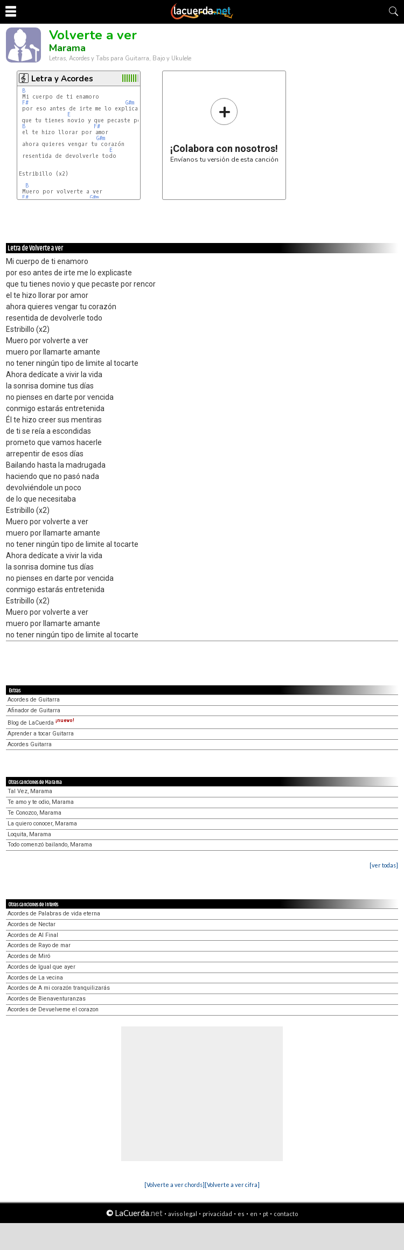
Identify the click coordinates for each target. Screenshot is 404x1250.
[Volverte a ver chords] (174, 1184)
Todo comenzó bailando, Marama (50, 844)
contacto (286, 1213)
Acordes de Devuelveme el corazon (53, 1009)
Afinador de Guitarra (34, 710)
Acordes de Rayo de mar (39, 945)
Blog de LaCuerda (41, 722)
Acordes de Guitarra (34, 699)
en (253, 1213)
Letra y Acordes (62, 78)
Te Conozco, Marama (34, 812)
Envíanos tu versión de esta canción (224, 130)
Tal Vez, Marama (30, 791)
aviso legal (182, 1213)
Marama (67, 47)
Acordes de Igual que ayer (41, 966)
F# (25, 102)
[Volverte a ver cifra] (232, 1184)
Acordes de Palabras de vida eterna (54, 913)
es (241, 1213)
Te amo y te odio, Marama (41, 801)
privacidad (217, 1213)
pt (265, 1213)
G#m (130, 102)
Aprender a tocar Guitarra (41, 733)
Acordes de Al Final (33, 935)
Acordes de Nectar (31, 924)
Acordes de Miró (29, 956)
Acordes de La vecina (35, 977)
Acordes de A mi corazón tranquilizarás (59, 987)
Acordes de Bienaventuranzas (47, 998)
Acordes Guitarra (30, 744)
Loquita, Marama (29, 834)
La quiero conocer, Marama (42, 823)
